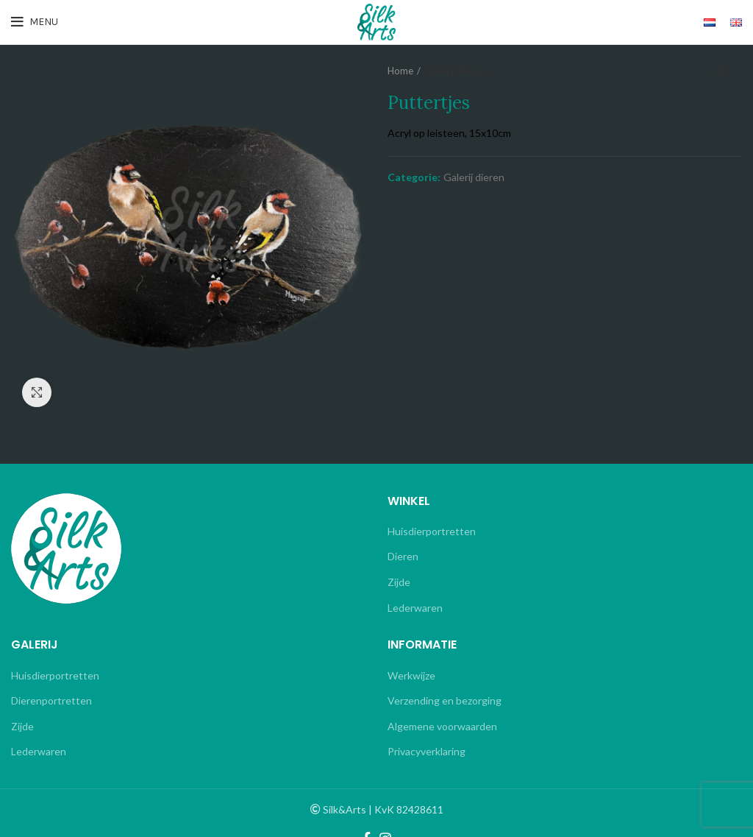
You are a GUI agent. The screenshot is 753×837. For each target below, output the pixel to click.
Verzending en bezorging (445, 700)
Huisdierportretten (432, 531)
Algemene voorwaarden (442, 726)
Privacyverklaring (426, 751)
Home (400, 71)
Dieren (403, 556)
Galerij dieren (457, 71)
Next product (734, 71)
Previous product (705, 71)
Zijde (399, 582)
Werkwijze (411, 675)
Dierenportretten (51, 700)
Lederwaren (415, 607)
